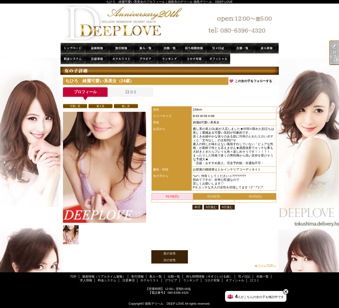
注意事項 (97, 59)
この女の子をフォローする (253, 81)
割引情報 (121, 48)
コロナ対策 (194, 59)
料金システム (73, 59)
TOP (73, 48)
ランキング (170, 59)
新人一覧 (145, 48)
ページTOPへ (267, 265)
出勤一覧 (170, 48)
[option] (104, 167)
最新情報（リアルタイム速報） (97, 48)
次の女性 (169, 260)
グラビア (145, 59)
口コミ (242, 59)
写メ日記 (218, 48)
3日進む (211, 207)
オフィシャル (218, 59)
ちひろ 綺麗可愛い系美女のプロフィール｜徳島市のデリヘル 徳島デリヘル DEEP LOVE (169, 23)
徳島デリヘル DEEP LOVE (164, 303)
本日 (197, 207)
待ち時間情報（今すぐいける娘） (194, 48)
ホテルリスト (121, 59)
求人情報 (266, 48)
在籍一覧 (242, 48)
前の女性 (169, 253)
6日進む (227, 207)
